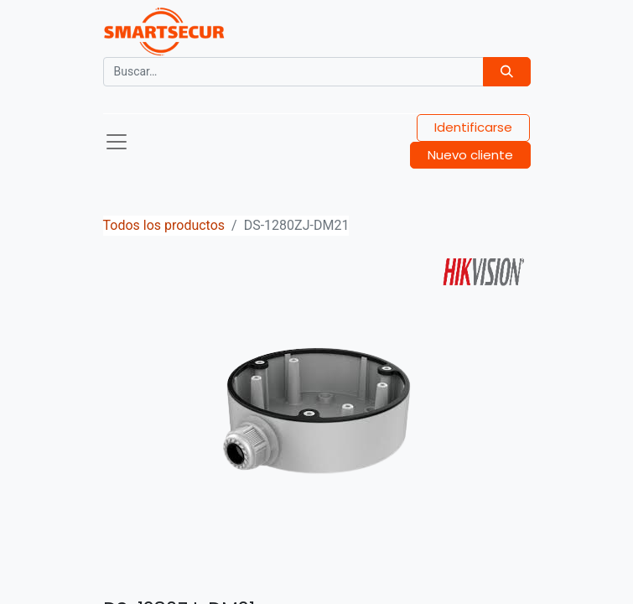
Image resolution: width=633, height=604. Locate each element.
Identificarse (473, 127)
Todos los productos (164, 225)
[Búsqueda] (507, 71)
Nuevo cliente (470, 155)
